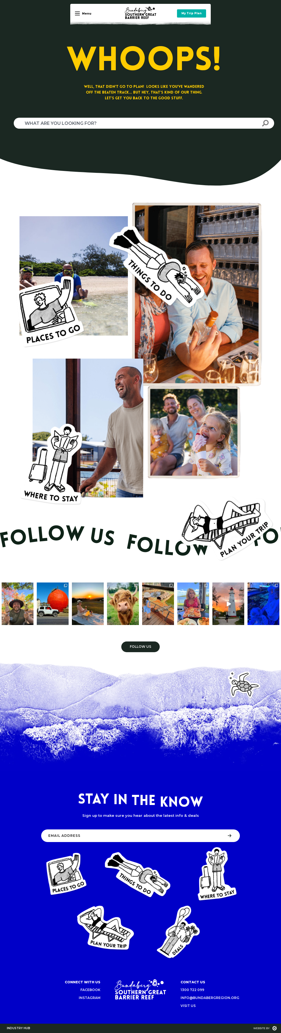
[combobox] (135, 123)
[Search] (265, 123)
